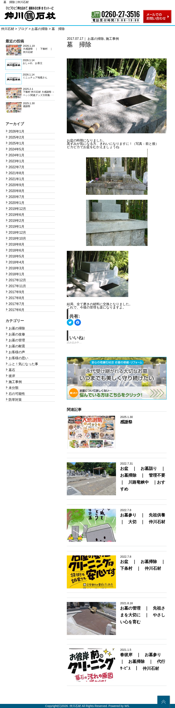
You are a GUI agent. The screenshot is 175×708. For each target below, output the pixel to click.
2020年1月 (16, 202)
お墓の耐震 (17, 346)
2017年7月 (16, 304)
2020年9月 (16, 185)
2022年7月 (16, 167)
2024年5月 (16, 149)
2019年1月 (16, 226)
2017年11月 (17, 286)
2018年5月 (16, 256)
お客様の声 (17, 352)
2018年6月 (16, 250)
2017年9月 (16, 292)
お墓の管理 (17, 340)
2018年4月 (16, 262)
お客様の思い (18, 358)
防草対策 (15, 399)
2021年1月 (16, 179)
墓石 (12, 370)
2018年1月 (16, 274)
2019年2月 (16, 220)
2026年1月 (16, 131)
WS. (127, 706)
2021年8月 (16, 173)
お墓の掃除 (96, 38)
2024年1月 (16, 155)
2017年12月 (17, 280)
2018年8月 (16, 244)
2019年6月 (16, 214)
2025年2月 (16, 137)
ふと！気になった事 (23, 364)
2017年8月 (16, 298)
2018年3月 (16, 268)
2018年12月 (17, 232)
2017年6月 (16, 310)
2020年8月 (16, 191)
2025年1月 (16, 143)
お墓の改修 (17, 334)
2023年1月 (16, 161)
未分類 (13, 387)
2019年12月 (17, 208)
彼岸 (12, 376)
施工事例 (112, 38)
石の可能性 (17, 393)
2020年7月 (16, 197)
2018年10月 (17, 238)
